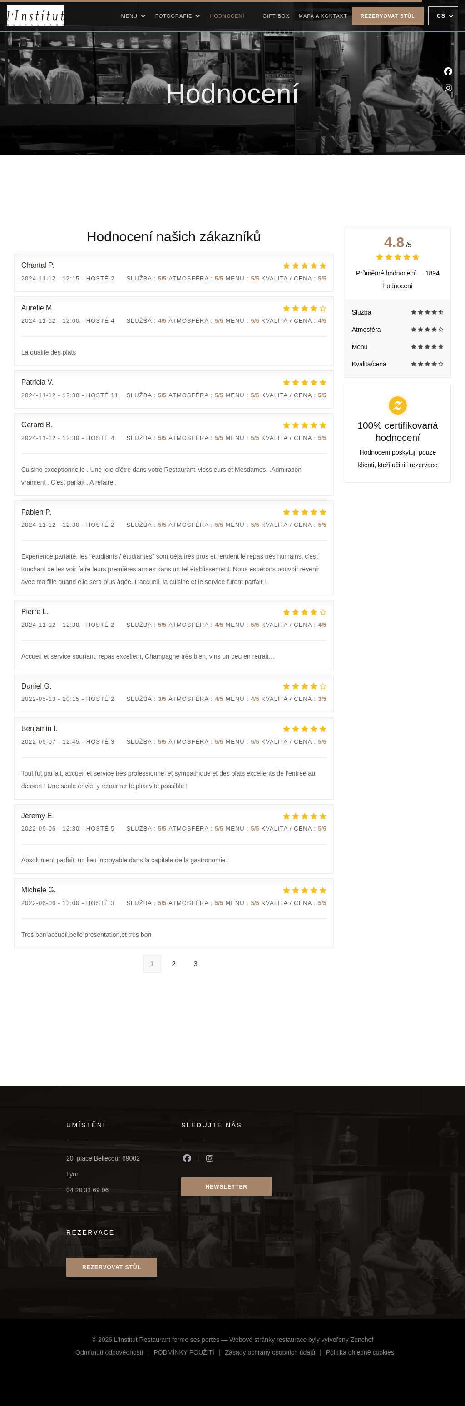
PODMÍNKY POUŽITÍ (189, 1354)
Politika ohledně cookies (360, 1354)
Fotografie (178, 16)
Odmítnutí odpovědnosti (114, 1354)
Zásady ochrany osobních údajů (275, 1354)
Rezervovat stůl (388, 16)
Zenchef (362, 1339)
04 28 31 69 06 (87, 1190)
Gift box (276, 15)
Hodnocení (227, 16)
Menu (133, 16)
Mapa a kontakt (323, 16)
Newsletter (227, 1187)
